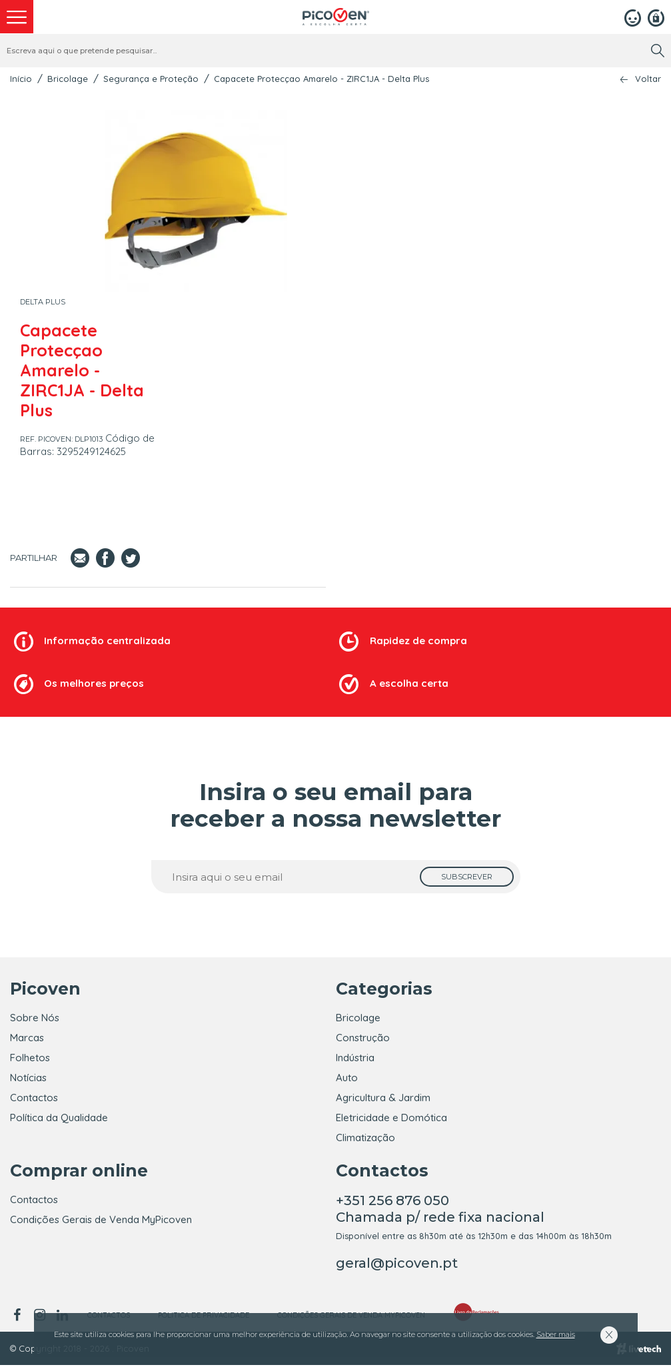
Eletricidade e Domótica (391, 1117)
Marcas (27, 1037)
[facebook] (19, 1317)
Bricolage (67, 78)
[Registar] (656, 16)
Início (21, 78)
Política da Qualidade (59, 1117)
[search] (657, 51)
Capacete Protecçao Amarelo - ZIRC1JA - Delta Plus (321, 78)
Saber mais (555, 1334)
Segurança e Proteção (151, 78)
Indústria (355, 1057)
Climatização (365, 1137)
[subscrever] (467, 877)
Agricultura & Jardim (383, 1097)
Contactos (34, 1097)
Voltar (648, 79)
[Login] (632, 16)
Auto (347, 1077)
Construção (363, 1037)
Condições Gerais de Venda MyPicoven (101, 1221)
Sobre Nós (34, 1017)
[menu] (16, 16)
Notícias (28, 1077)
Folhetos (30, 1057)
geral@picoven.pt (397, 1265)
